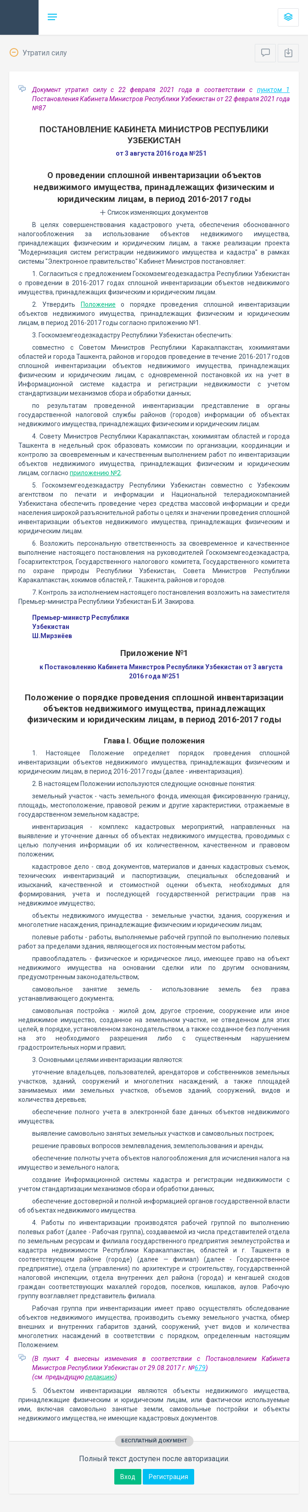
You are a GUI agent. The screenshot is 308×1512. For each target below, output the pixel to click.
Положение (98, 304)
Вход (127, 1476)
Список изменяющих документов (154, 212)
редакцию (100, 1377)
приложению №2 (95, 473)
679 (200, 1367)
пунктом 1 (273, 89)
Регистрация (168, 1476)
